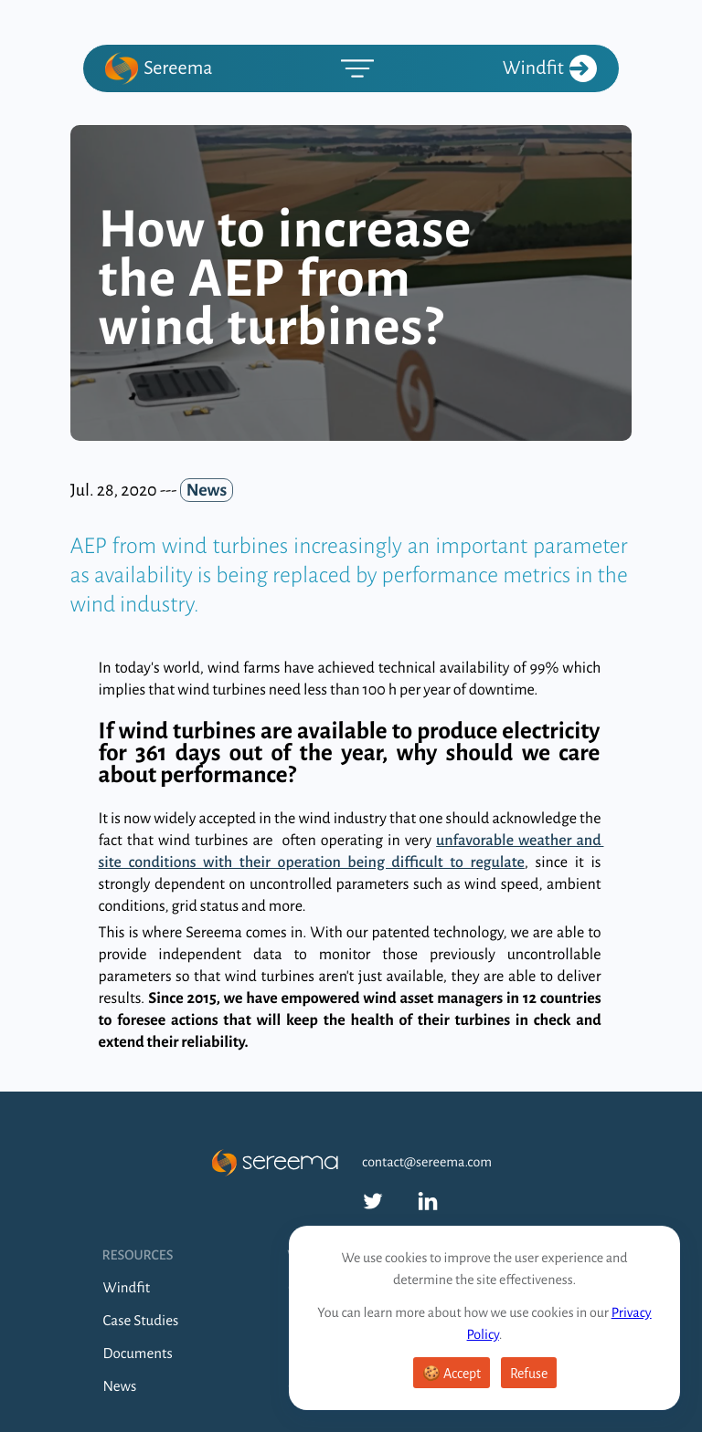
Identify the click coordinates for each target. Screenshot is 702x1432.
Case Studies (141, 1321)
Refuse (529, 1373)
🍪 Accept (451, 1373)
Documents (138, 1354)
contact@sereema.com (427, 1162)
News (120, 1387)
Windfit (550, 68)
